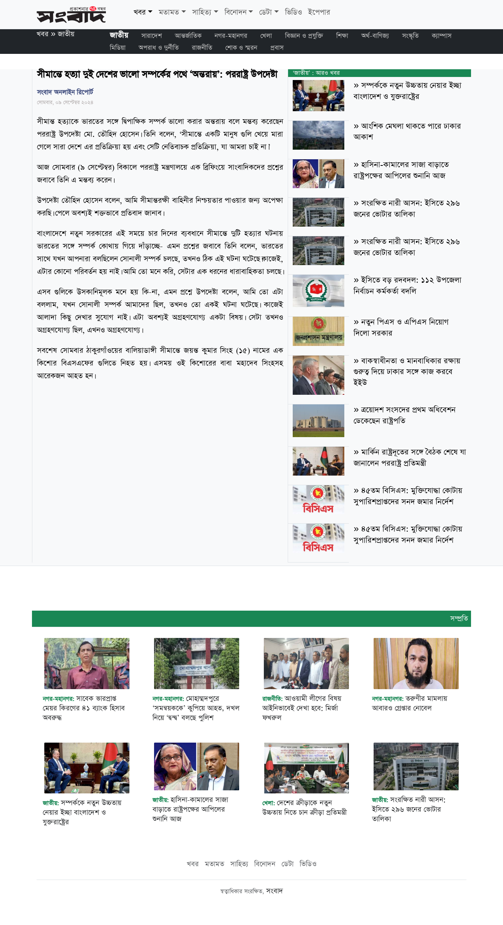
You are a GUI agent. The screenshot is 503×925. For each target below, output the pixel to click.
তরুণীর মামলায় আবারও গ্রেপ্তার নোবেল (409, 703)
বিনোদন (235, 12)
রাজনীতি (202, 47)
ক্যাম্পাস (441, 36)
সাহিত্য (201, 12)
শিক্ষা (342, 36)
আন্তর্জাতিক (188, 36)
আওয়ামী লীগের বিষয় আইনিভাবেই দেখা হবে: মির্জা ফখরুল (301, 708)
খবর (140, 12)
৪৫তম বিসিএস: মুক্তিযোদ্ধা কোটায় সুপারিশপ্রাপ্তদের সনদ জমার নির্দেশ (408, 496)
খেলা (266, 36)
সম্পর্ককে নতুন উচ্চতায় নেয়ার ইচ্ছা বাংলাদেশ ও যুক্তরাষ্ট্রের (407, 91)
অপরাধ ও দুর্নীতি (159, 47)
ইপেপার (319, 12)
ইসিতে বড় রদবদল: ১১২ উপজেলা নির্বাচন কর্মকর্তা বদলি (407, 286)
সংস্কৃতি (410, 36)
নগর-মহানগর (231, 36)
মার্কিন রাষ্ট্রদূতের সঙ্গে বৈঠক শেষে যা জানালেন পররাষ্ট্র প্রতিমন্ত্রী (410, 458)
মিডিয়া (118, 47)
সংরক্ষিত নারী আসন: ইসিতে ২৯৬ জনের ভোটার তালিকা (406, 209)
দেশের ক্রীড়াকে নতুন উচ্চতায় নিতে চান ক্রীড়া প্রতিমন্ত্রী (304, 807)
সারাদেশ (151, 36)
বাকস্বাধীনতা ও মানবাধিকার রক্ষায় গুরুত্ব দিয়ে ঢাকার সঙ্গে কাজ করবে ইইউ (407, 372)
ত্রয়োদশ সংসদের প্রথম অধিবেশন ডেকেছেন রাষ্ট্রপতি (404, 415)
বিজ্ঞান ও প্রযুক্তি (304, 36)
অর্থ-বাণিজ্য (375, 36)
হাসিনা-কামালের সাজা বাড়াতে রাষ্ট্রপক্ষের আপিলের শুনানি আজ (401, 170)
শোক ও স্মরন (241, 47)
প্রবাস (276, 47)
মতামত (169, 12)
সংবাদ (274, 891)
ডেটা (265, 12)
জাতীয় (66, 34)
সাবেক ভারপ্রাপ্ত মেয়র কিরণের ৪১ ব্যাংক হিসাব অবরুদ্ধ (84, 708)
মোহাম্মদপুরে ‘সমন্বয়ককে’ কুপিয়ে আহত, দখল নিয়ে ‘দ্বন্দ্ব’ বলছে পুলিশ (196, 708)
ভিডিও (293, 12)
